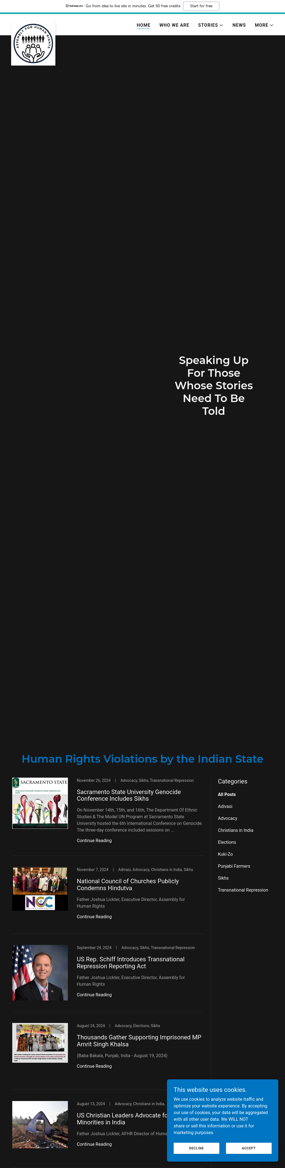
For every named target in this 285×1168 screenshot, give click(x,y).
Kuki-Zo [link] (225, 854)
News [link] (239, 25)
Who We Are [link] (174, 25)
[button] (210, 25)
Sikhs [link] (223, 878)
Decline (196, 1148)
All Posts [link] (227, 794)
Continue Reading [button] (94, 840)
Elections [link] (227, 842)
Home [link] (143, 25)
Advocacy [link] (227, 818)
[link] (33, 23)
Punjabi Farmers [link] (234, 866)
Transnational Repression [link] (243, 890)
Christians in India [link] (235, 830)
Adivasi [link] (225, 806)
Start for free (201, 6)
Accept (249, 1148)
